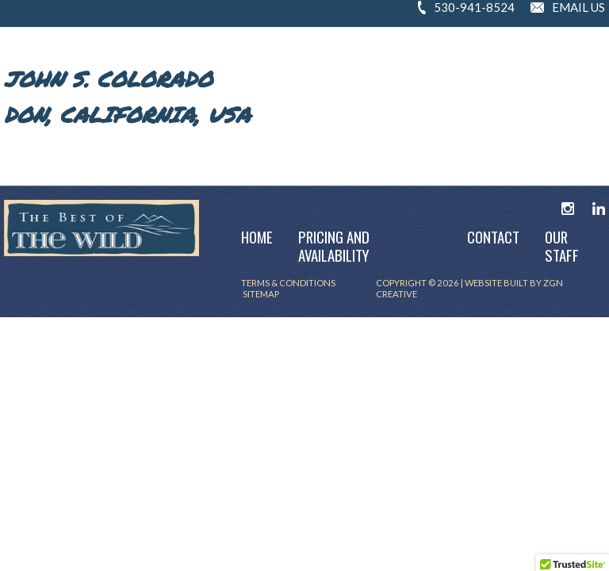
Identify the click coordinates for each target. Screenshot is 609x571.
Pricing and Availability (334, 246)
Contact (493, 236)
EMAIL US (578, 7)
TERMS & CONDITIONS (289, 283)
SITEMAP (260, 294)
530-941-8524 (474, 7)
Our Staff (562, 246)
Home (257, 236)
